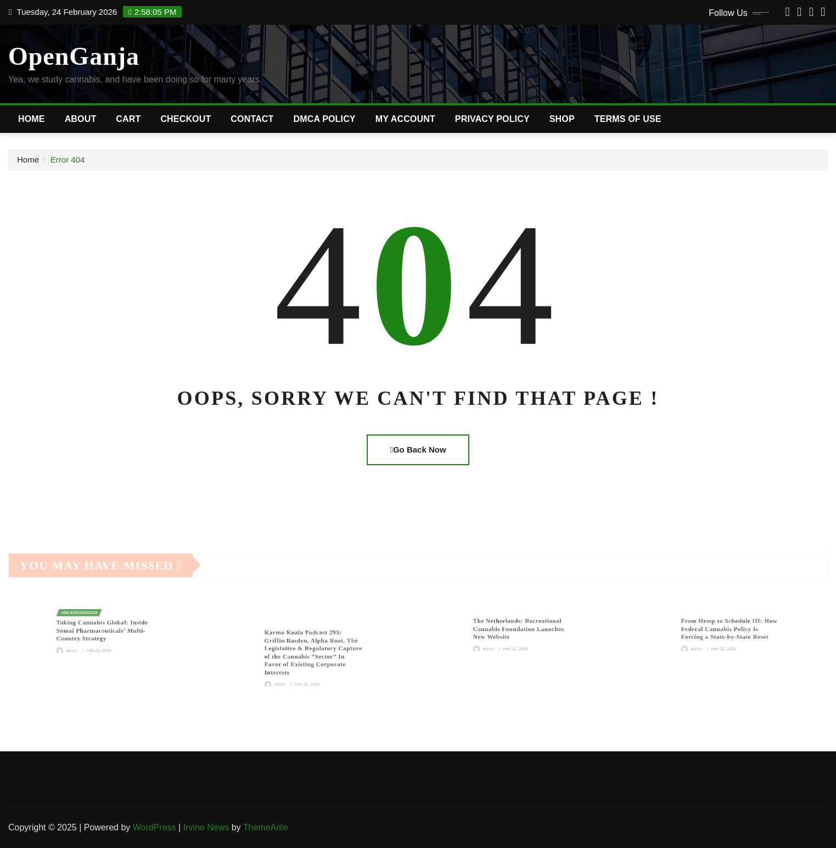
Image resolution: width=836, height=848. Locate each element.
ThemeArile (265, 827)
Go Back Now (418, 449)
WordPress (154, 827)
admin (85, 641)
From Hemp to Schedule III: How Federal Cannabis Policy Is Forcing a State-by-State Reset (729, 628)
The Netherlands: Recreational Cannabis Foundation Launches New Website (519, 628)
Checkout (185, 119)
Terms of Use (627, 119)
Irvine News (206, 827)
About (81, 119)
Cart (128, 119)
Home (31, 119)
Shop (562, 119)
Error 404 (68, 159)
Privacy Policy (492, 119)
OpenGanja (73, 56)
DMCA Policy (325, 119)
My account (405, 119)
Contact (252, 119)
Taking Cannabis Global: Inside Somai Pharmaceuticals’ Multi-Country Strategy (103, 629)
